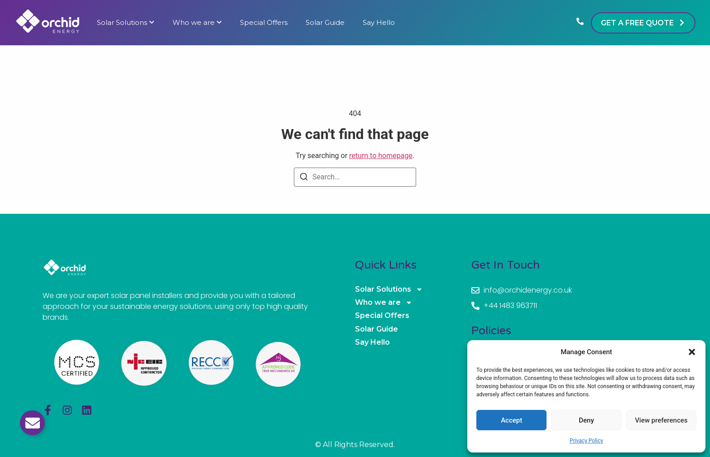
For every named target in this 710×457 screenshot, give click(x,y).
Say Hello (379, 23)
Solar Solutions (122, 23)
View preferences (661, 420)
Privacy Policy (586, 441)
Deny (586, 420)
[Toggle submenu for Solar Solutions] (150, 23)
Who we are (194, 23)
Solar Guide (325, 23)
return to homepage (381, 155)
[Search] (304, 178)
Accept (511, 420)
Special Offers (264, 23)
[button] (691, 351)
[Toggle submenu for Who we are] (218, 23)
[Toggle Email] (32, 422)
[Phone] (580, 22)
